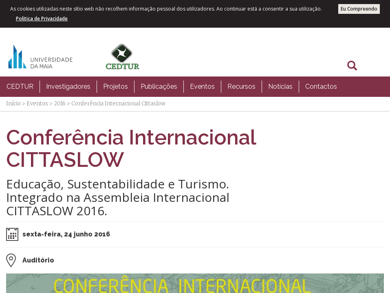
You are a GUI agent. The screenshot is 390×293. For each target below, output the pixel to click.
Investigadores (68, 86)
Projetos (115, 86)
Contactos (321, 86)
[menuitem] (20, 87)
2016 (60, 103)
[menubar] (171, 87)
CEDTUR (20, 86)
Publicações (159, 86)
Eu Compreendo (359, 8)
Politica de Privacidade (42, 18)
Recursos (241, 86)
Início (13, 103)
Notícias (280, 86)
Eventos (202, 86)
